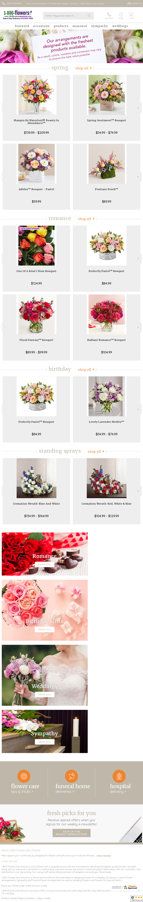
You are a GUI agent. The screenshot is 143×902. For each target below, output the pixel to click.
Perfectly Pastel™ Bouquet (106, 271)
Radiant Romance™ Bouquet (106, 340)
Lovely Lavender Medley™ (106, 421)
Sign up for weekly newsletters (71, 720)
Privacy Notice (117, 899)
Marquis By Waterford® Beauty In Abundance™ (36, 122)
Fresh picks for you (71, 705)
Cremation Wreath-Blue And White (36, 503)
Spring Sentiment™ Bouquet (106, 120)
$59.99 (36, 201)
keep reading (104, 743)
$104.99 (106, 352)
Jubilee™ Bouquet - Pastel (36, 189)
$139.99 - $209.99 (36, 133)
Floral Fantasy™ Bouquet (36, 340)
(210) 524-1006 (14, 3)
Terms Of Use (102, 899)
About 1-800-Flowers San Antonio (20, 737)
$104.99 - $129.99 (106, 516)
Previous (4, 108)
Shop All (82, 68)
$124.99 (36, 283)
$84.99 (106, 283)
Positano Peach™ (106, 189)
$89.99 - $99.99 (36, 352)
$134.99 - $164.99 (36, 516)
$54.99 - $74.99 (107, 133)
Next (139, 108)
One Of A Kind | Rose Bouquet (36, 271)
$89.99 (106, 201)
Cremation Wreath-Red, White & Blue (107, 503)
